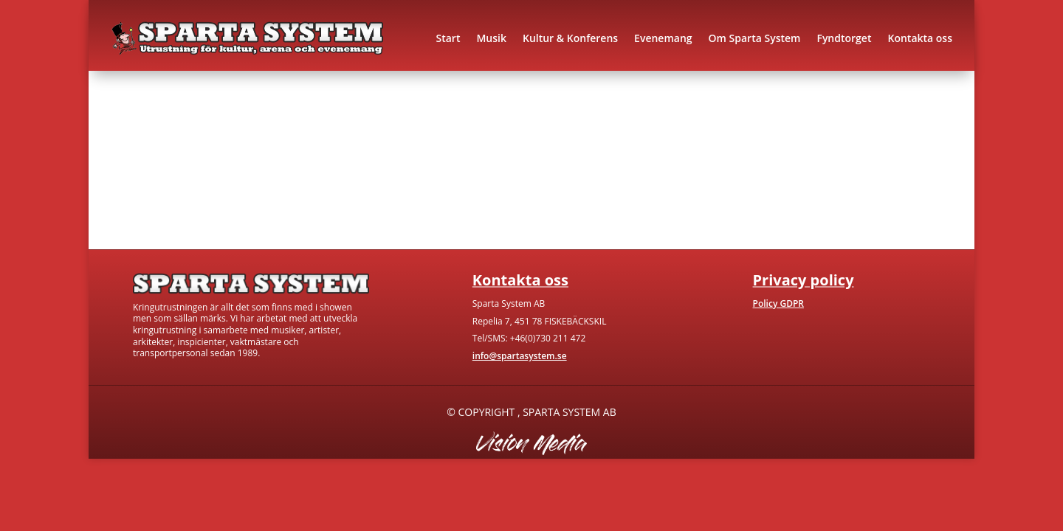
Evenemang (663, 38)
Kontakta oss (919, 38)
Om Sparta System (755, 38)
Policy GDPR (778, 303)
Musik (491, 38)
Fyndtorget (843, 38)
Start (448, 38)
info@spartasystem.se (519, 356)
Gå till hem (142, 191)
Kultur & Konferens (570, 38)
